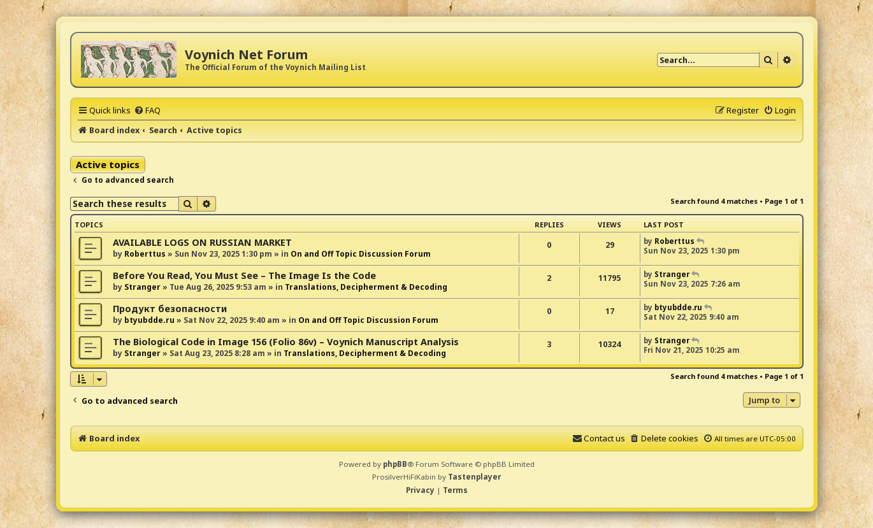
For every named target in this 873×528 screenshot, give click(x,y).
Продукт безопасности (170, 309)
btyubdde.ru (149, 320)
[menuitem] (147, 110)
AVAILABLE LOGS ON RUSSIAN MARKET (202, 242)
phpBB (395, 464)
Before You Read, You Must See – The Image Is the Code (244, 275)
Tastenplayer (474, 477)
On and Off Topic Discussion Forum (361, 253)
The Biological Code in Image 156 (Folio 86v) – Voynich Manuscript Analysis (286, 342)
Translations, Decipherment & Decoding (366, 287)
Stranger (142, 287)
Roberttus (145, 253)
